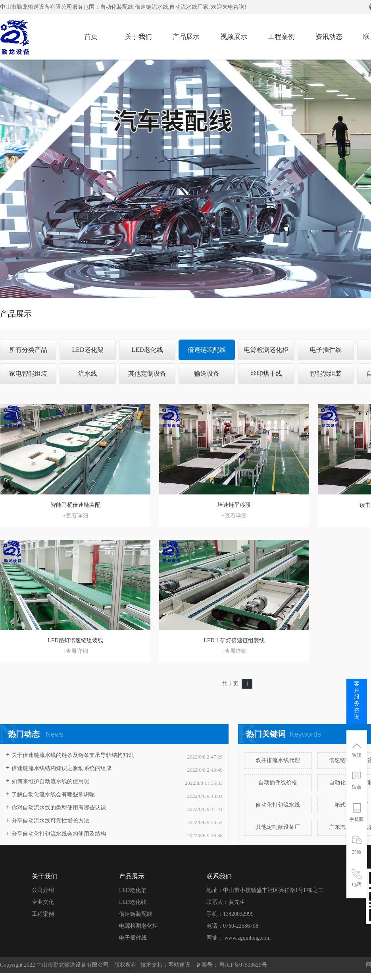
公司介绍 (43, 890)
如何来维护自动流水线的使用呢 (50, 781)
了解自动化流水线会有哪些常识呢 (53, 794)
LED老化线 (147, 349)
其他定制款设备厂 (278, 827)
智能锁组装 (326, 373)
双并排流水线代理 (278, 760)
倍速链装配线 (207, 349)
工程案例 (43, 914)
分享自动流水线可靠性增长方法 (50, 821)
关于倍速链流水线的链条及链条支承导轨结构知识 (73, 755)
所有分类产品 (28, 349)
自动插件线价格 (277, 783)
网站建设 (179, 965)
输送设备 (206, 373)
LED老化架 (87, 349)
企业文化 (43, 902)
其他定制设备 (147, 373)
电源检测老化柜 (266, 349)
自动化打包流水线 (278, 805)
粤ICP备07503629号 (242, 965)
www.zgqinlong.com (248, 938)
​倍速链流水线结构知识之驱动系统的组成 (61, 768)
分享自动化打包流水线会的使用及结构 (59, 834)
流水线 (87, 373)
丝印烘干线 (266, 373)
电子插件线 (326, 349)
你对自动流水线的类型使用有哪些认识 (59, 808)
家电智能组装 (28, 373)
